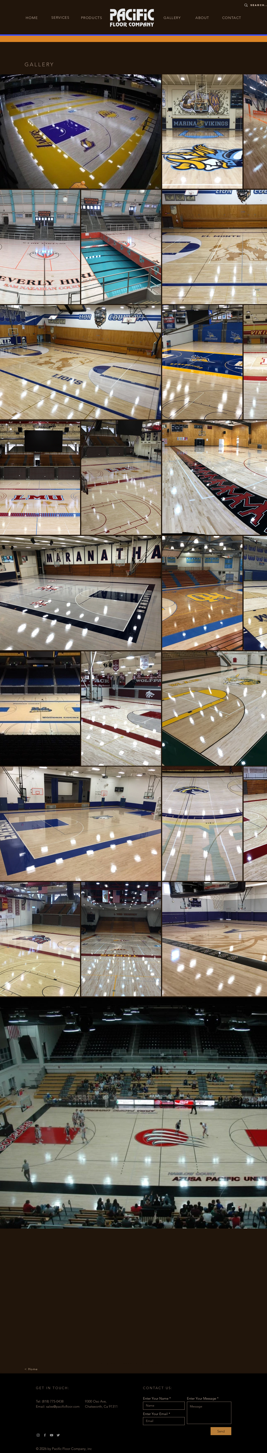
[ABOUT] (203, 17)
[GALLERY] (172, 17)
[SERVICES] (61, 17)
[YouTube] (52, 1435)
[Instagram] (38, 1435)
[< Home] (31, 1369)
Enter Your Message (201, 1398)
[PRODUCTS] (92, 17)
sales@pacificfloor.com (63, 1406)
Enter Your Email (155, 1413)
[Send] (221, 1431)
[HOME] (32, 17)
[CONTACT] (232, 17)
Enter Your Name (155, 1398)
